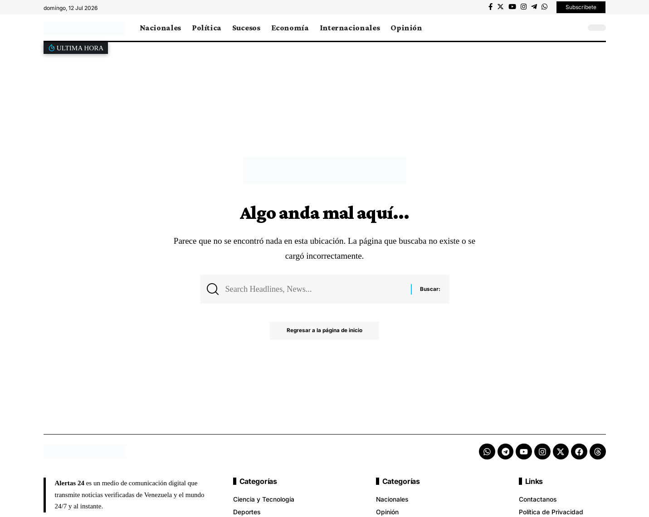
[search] (576, 27)
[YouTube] (512, 7)
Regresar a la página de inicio (324, 332)
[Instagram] (523, 7)
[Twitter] (500, 7)
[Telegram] (534, 7)
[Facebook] (490, 7)
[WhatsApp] (544, 7)
